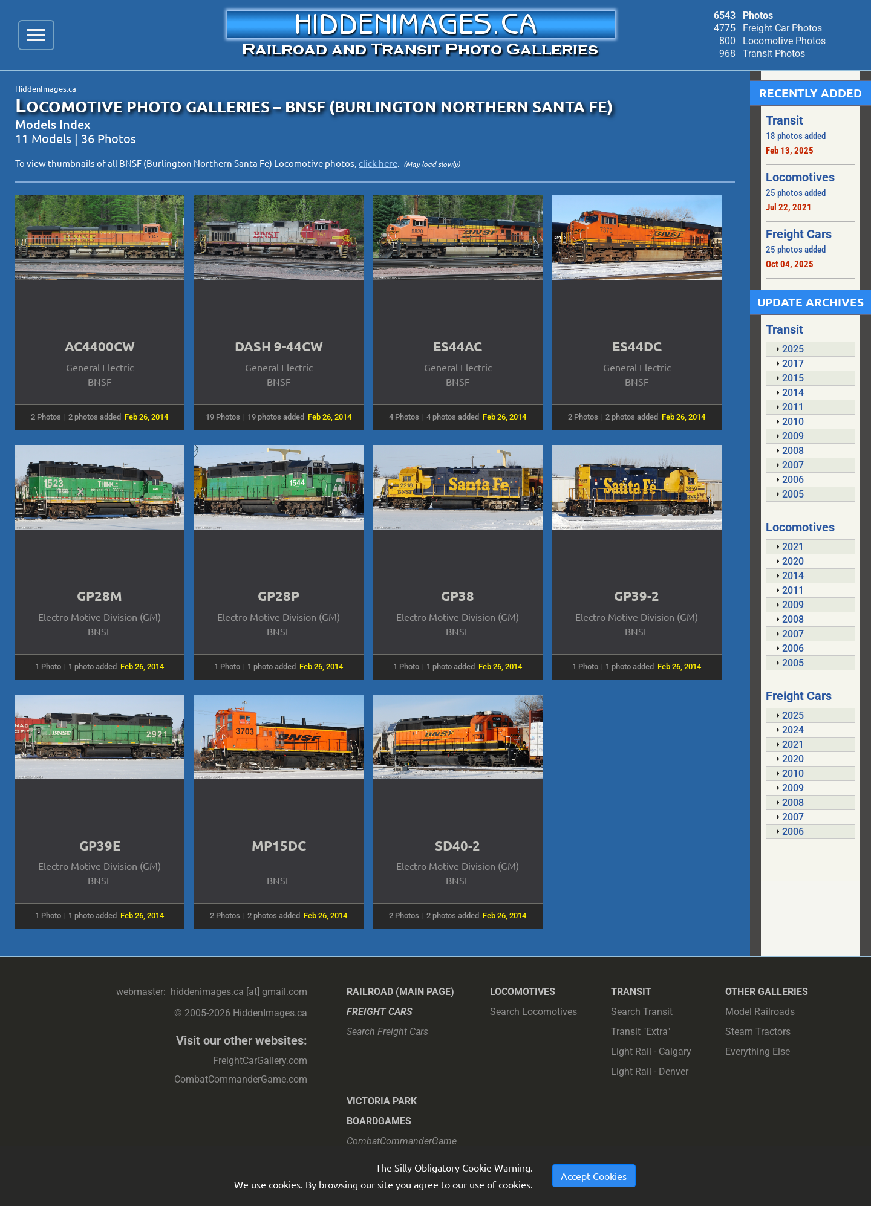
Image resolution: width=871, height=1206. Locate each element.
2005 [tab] (788, 494)
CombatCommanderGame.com (240, 1079)
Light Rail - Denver (649, 1071)
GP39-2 (636, 596)
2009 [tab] (788, 436)
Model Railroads (760, 1011)
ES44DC (637, 346)
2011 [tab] (788, 407)
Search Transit (642, 1011)
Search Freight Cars (387, 1031)
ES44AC (457, 346)
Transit (631, 991)
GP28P (278, 596)
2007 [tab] (788, 465)
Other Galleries (766, 991)
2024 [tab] (788, 730)
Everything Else (757, 1051)
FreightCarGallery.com (260, 1060)
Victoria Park (382, 1101)
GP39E (99, 845)
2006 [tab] (788, 479)
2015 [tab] (788, 378)
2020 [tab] (788, 561)
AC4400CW (100, 346)
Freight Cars (380, 1011)
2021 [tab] (788, 547)
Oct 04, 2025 (790, 264)
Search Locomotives (533, 1011)
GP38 (457, 596)
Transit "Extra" (640, 1031)
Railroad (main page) (400, 991)
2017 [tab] (788, 363)
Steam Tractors (758, 1031)
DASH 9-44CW (279, 346)
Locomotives (522, 991)
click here (378, 163)
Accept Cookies (594, 1176)
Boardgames (379, 1121)
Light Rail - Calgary (651, 1051)
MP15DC (279, 845)
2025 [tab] (788, 349)
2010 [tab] (788, 421)
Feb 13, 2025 (790, 150)
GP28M (99, 596)
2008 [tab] (788, 450)
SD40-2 (457, 845)
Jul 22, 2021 (789, 207)
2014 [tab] (788, 392)
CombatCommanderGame (402, 1141)
